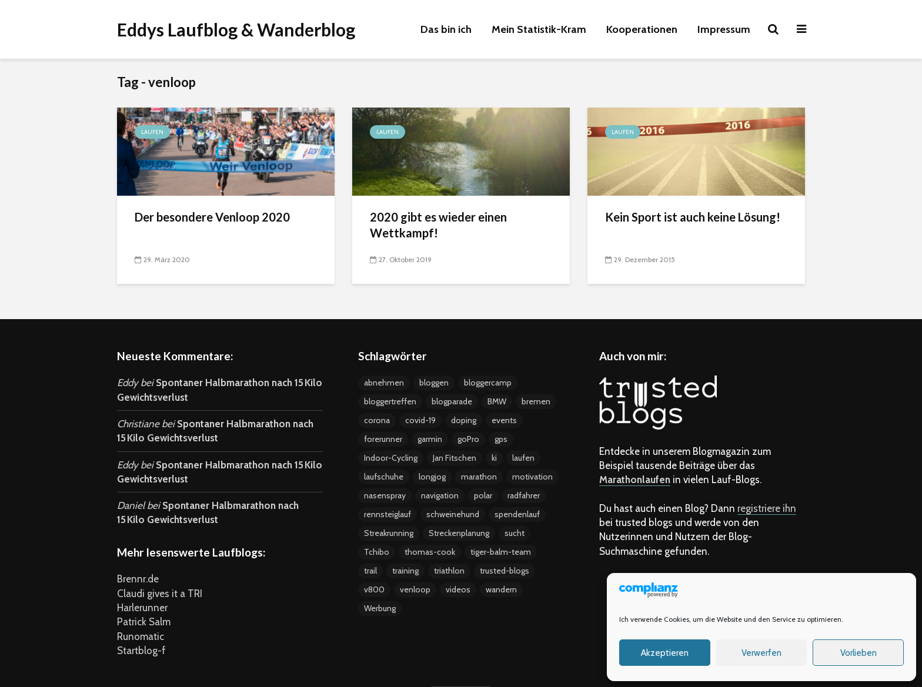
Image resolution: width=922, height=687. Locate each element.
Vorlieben (858, 653)
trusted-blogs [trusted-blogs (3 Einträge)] (504, 570)
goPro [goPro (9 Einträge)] (468, 439)
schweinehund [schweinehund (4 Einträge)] (452, 514)
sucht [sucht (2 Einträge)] (515, 533)
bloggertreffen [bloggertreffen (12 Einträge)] (390, 401)
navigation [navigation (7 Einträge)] (440, 495)
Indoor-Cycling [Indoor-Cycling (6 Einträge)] (390, 458)
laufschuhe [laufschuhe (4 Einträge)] (383, 476)
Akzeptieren (665, 653)
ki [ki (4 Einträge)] (494, 458)
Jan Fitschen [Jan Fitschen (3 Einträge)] (454, 458)
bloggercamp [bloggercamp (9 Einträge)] (488, 382)
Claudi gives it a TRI (159, 593)
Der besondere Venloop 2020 (212, 217)
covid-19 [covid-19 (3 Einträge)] (420, 420)
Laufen (152, 132)
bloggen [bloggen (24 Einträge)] (434, 382)
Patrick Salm (144, 622)
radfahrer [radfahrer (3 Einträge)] (523, 495)
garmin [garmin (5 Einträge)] (429, 439)
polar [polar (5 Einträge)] (483, 495)
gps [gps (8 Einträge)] (501, 439)
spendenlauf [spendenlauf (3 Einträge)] (517, 514)
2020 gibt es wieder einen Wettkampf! (438, 225)
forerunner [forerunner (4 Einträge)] (383, 439)
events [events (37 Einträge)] (504, 420)
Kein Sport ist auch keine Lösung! (692, 217)
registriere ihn (766, 508)
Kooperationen (641, 29)
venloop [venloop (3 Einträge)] (415, 589)
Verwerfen (761, 653)
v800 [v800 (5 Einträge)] (374, 589)
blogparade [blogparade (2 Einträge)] (452, 401)
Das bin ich (446, 29)
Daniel (131, 505)
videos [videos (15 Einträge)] (458, 589)
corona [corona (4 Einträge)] (377, 420)
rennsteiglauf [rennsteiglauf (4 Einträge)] (387, 514)
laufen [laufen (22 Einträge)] (523, 458)
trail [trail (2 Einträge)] (370, 570)
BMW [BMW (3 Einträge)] (496, 401)
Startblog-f (141, 650)
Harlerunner (142, 608)
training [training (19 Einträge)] (405, 570)
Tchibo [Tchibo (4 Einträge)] (376, 552)
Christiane (138, 424)
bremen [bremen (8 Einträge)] (536, 401)
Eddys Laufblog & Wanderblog (236, 29)
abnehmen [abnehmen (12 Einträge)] (384, 382)
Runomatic (140, 636)
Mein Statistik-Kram (539, 29)
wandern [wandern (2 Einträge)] (501, 589)
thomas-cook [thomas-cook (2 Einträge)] (430, 552)
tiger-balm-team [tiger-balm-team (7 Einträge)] (500, 552)
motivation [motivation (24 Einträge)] (532, 476)
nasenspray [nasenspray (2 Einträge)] (385, 495)
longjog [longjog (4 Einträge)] (432, 476)
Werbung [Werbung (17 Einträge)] (380, 608)
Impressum (723, 29)
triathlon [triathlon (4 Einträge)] (449, 570)
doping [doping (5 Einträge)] (463, 420)
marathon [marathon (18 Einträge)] (479, 476)
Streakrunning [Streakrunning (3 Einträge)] (388, 533)
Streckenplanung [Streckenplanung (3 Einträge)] (459, 533)
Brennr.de (138, 579)
